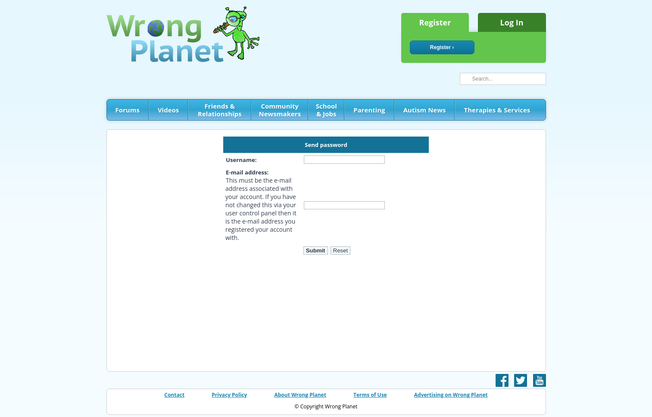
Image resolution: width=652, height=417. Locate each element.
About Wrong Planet (300, 394)
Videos (168, 110)
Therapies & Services (497, 110)
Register (435, 22)
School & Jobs (326, 110)
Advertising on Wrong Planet (451, 394)
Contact (174, 394)
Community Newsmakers (280, 110)
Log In (512, 22)
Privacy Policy (229, 394)
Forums (127, 110)
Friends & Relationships (219, 110)
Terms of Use (370, 394)
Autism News (424, 110)
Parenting (369, 110)
